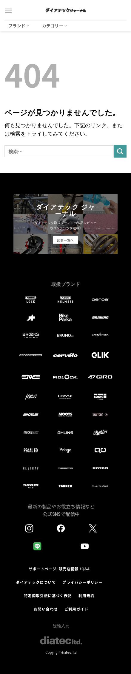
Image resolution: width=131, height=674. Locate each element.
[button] (8, 10)
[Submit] (120, 151)
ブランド (19, 26)
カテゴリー (54, 26)
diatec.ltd (69, 652)
